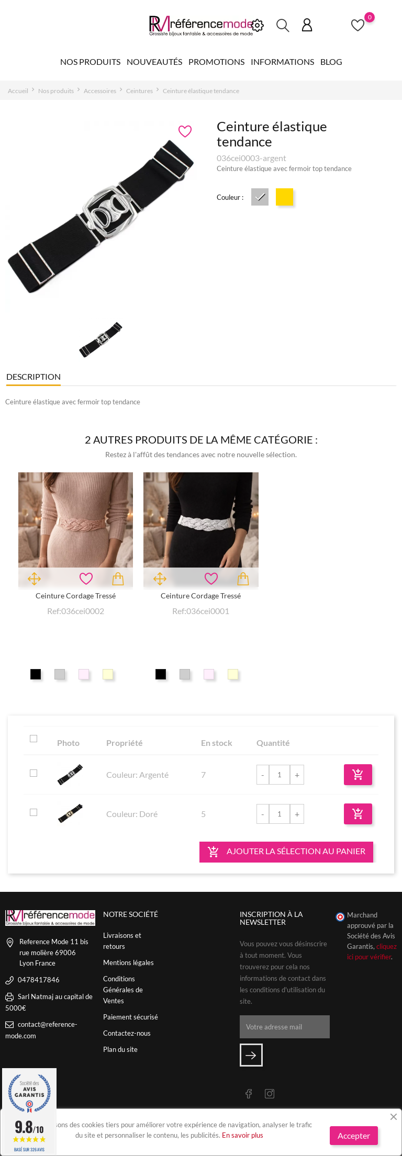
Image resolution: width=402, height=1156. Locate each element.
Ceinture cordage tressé (76, 595)
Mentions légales (128, 962)
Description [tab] (33, 376)
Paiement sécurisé (130, 1017)
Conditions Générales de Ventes (123, 989)
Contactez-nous (127, 1033)
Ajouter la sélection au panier (286, 852)
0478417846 (39, 980)
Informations (282, 61)
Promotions (216, 61)
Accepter (354, 1135)
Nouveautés (154, 61)
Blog (331, 61)
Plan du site (120, 1049)
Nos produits (90, 61)
